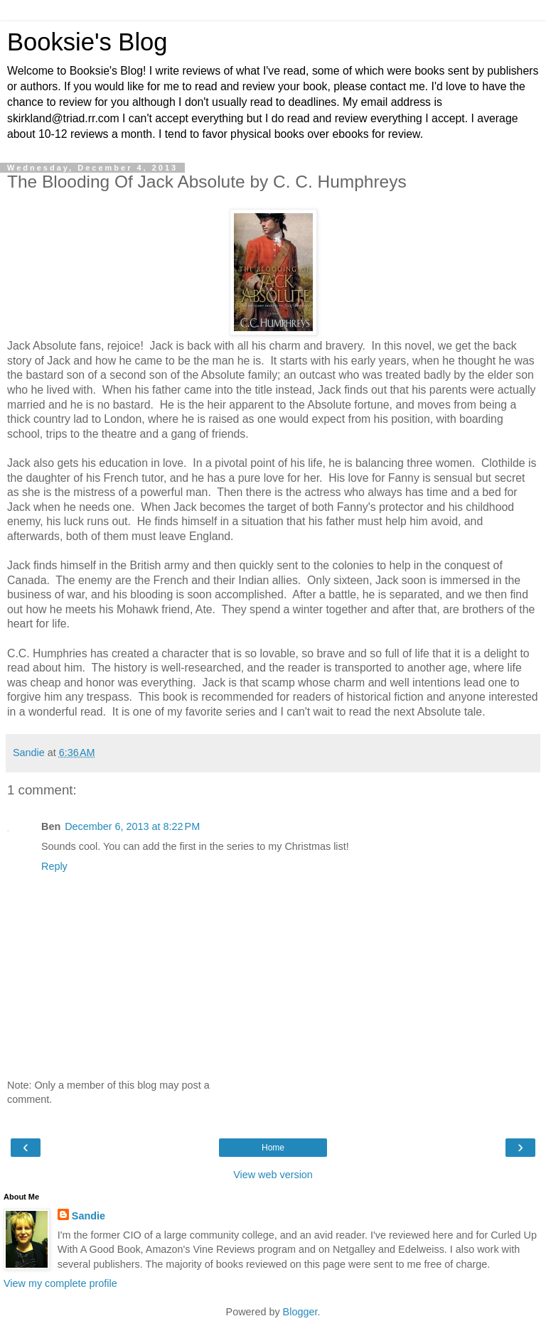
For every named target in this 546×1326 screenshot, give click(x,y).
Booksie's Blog (87, 41)
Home (273, 1148)
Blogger (300, 1311)
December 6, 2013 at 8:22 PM (132, 826)
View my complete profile (60, 1283)
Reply (54, 866)
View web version (273, 1174)
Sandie (88, 1216)
